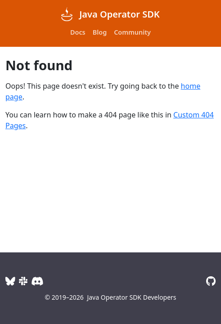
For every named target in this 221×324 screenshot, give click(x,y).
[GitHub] (211, 281)
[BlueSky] (10, 281)
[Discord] (37, 281)
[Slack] (23, 281)
